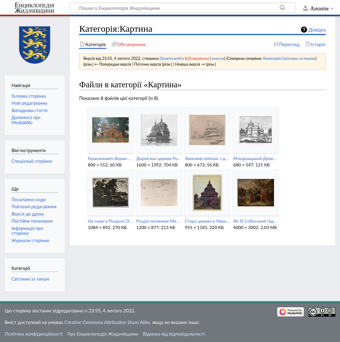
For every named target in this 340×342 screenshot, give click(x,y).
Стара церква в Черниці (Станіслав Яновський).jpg (207, 221)
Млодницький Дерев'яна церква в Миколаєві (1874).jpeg (255, 158)
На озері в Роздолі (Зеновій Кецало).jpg (110, 221)
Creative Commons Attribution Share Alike (107, 322)
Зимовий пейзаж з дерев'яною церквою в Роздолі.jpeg (207, 158)
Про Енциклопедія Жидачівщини (102, 334)
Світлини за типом (30, 279)
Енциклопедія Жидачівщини (34, 7)
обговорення (197, 58)
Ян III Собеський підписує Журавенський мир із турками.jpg (255, 221)
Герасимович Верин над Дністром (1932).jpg (110, 158)
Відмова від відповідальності (174, 334)
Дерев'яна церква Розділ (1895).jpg (158, 158)
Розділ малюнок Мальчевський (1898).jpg (158, 221)
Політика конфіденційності (34, 334)
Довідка (317, 29)
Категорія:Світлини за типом (289, 58)
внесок (218, 58)
